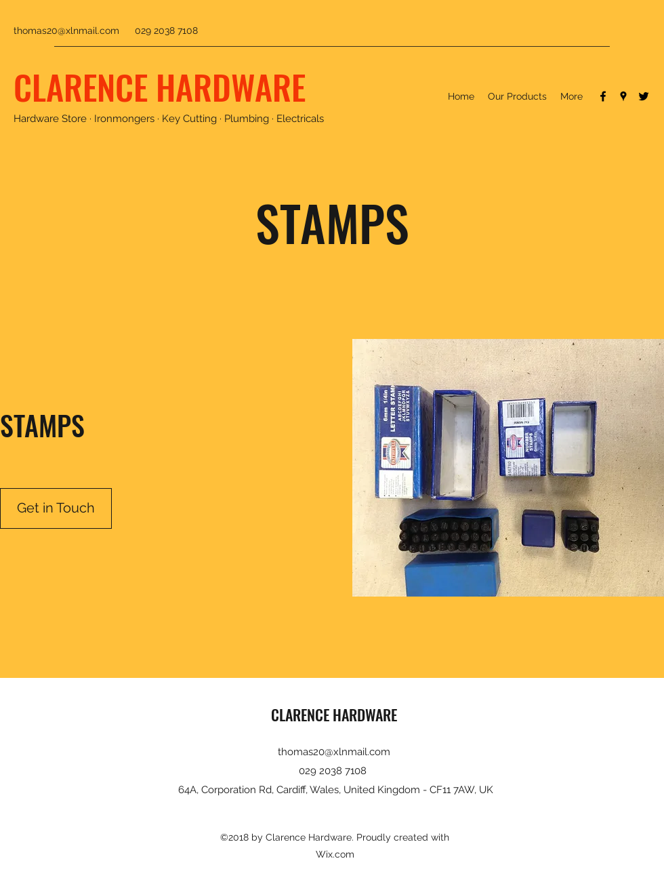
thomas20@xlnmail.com (66, 30)
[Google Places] (623, 96)
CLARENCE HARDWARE (160, 86)
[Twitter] (643, 96)
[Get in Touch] (56, 508)
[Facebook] (603, 96)
